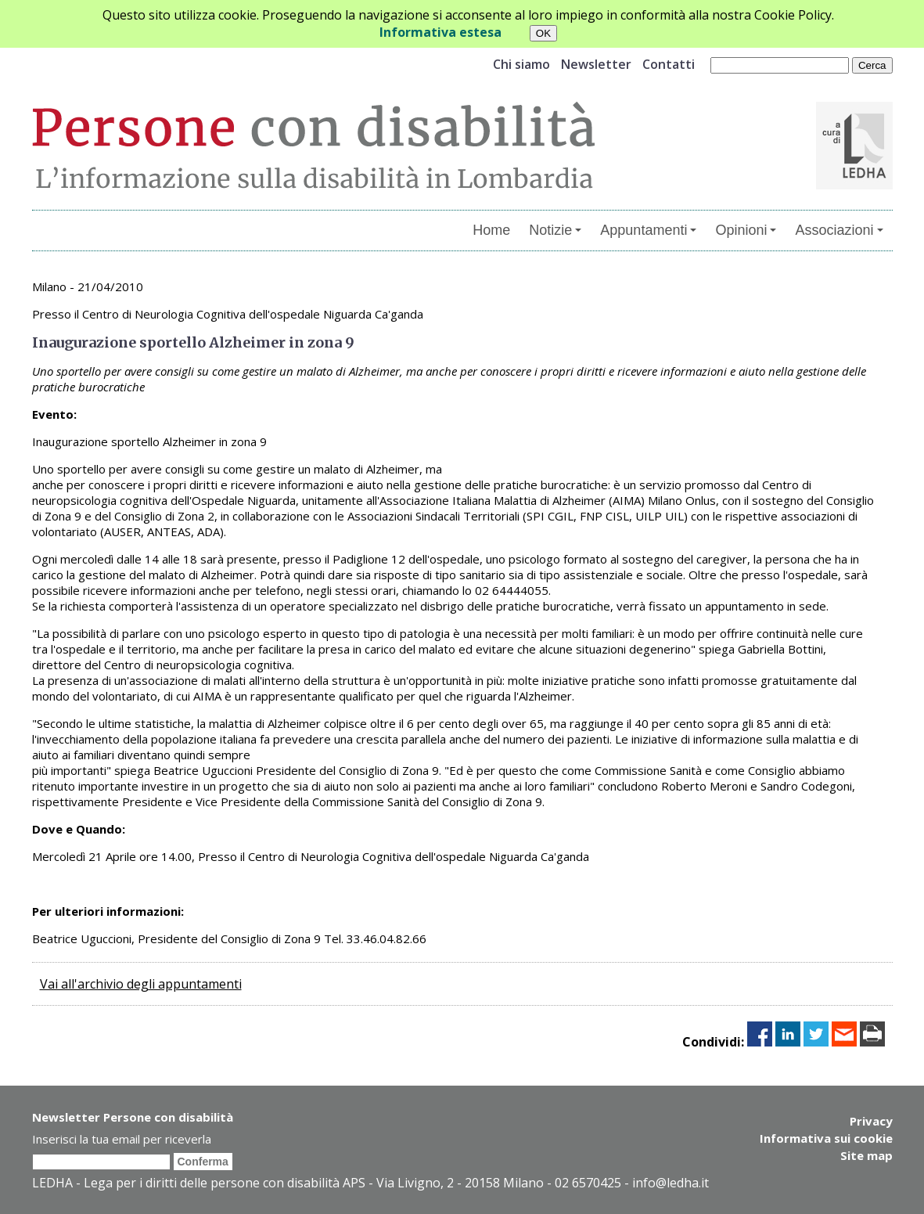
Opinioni (745, 230)
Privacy (871, 1121)
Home (491, 230)
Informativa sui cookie (826, 1138)
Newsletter (596, 64)
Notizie (555, 230)
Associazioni (839, 230)
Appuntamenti (648, 230)
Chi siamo (521, 64)
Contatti (668, 64)
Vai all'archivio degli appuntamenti (141, 983)
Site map (866, 1155)
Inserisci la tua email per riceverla (121, 1139)
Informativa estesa (440, 32)
